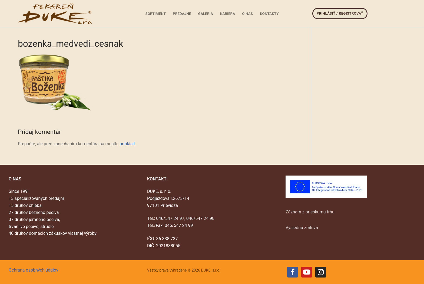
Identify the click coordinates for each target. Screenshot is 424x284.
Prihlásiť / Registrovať (340, 13)
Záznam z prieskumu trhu (310, 211)
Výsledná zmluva (302, 227)
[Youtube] (306, 272)
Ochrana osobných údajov (33, 270)
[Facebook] (292, 272)
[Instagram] (320, 272)
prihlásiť (127, 143)
